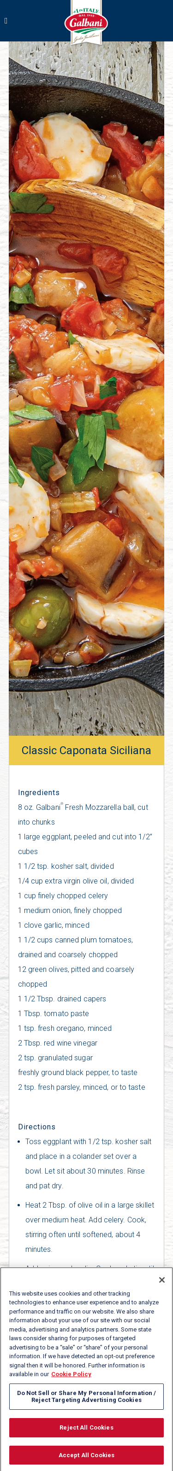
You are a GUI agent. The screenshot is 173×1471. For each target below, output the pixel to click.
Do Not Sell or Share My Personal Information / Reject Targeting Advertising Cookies (86, 1400)
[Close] (162, 1283)
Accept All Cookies (86, 1458)
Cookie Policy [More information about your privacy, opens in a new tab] (71, 1377)
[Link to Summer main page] (86, 24)
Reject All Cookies (86, 1430)
